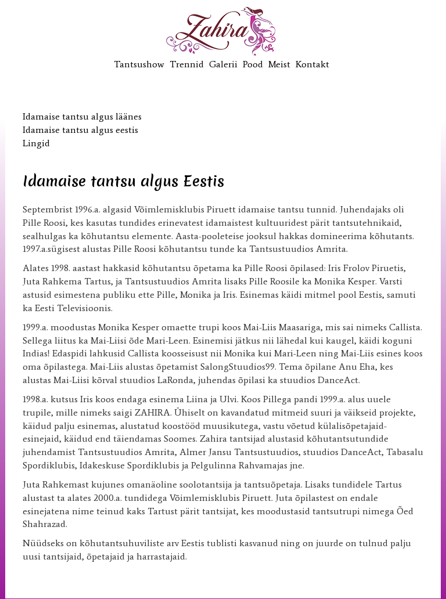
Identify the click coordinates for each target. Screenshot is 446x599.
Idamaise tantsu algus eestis (80, 129)
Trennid (187, 64)
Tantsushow (139, 64)
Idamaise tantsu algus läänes (82, 116)
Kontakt (312, 64)
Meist (279, 64)
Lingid (36, 143)
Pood (253, 64)
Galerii (223, 64)
